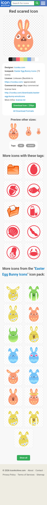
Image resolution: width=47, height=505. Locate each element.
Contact (39, 470)
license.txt (20, 100)
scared (30, 145)
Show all (23, 458)
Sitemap (40, 474)
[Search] (37, 3)
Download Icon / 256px (24, 105)
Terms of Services (26, 474)
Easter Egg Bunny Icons (25, 71)
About (30, 470)
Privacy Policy (9, 474)
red (21, 145)
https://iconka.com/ (14, 82)
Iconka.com (19, 67)
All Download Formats (23, 111)
